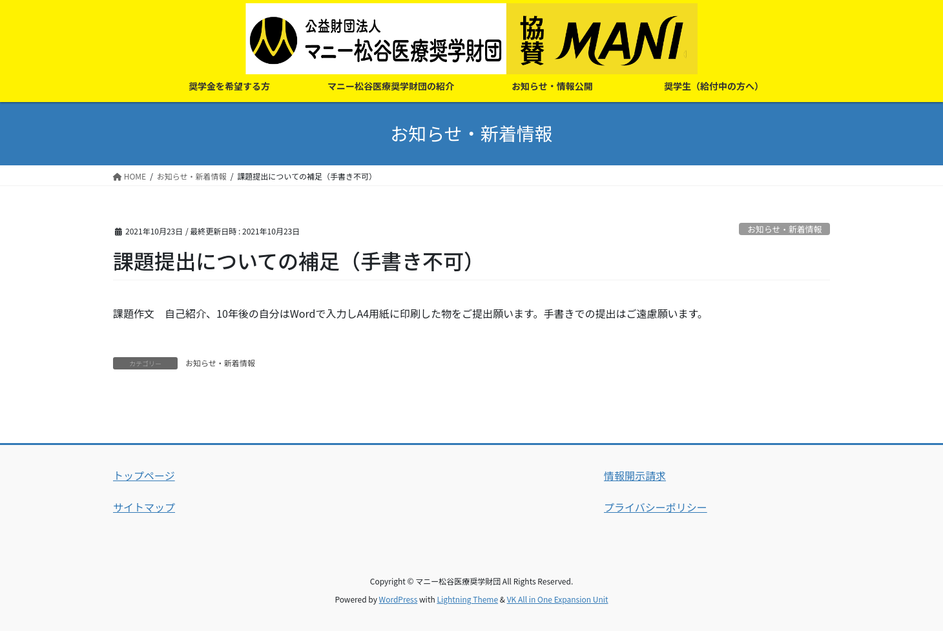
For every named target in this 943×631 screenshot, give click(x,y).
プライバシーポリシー (655, 507)
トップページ (144, 475)
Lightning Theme (467, 599)
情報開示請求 (635, 475)
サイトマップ (144, 507)
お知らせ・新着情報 (784, 229)
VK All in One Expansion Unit (557, 599)
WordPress (398, 599)
